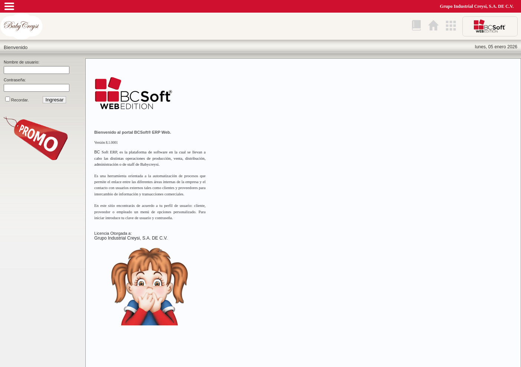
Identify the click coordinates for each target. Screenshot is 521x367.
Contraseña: (15, 80)
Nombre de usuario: (21, 62)
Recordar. (20, 100)
